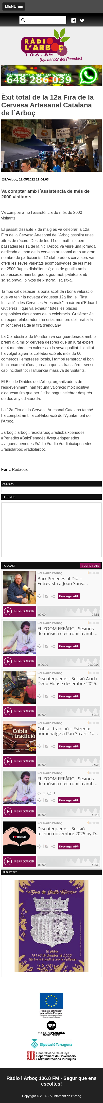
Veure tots (90, 565)
